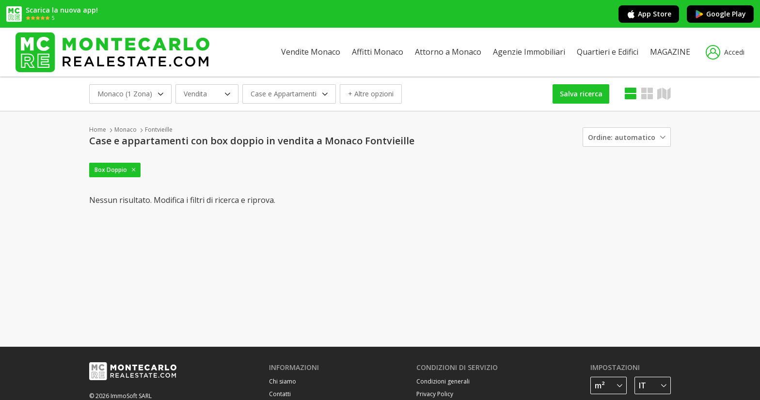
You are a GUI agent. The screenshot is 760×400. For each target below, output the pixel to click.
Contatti (280, 394)
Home (97, 129)
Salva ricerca (581, 93)
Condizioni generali (443, 381)
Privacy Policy (434, 394)
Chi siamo (282, 381)
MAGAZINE (670, 51)
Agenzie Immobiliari (529, 51)
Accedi (725, 52)
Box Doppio (111, 170)
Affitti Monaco (377, 51)
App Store (648, 14)
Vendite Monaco (310, 51)
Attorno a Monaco (448, 51)
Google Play (720, 14)
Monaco (125, 129)
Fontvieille (159, 129)
